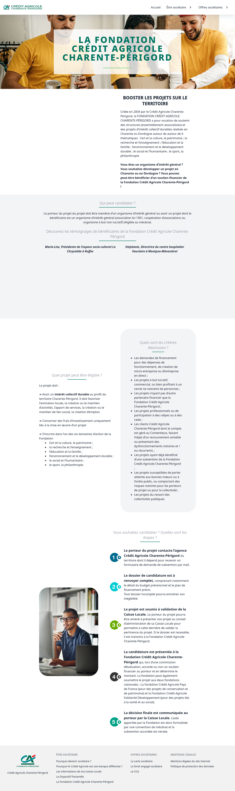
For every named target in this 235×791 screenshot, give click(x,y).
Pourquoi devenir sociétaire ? (73, 761)
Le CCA (135, 771)
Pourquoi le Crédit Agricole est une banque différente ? (89, 766)
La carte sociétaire (142, 761)
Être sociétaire (180, 7)
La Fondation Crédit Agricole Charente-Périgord (84, 781)
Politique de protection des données (192, 766)
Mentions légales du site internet (190, 761)
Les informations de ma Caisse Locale (78, 771)
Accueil (156, 7)
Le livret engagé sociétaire (146, 766)
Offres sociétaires (213, 7)
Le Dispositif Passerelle (70, 776)
